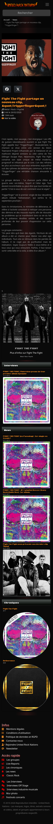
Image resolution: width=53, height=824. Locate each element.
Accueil (7, 19)
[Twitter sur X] (18, 89)
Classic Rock (10, 775)
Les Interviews (12, 781)
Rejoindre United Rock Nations (22, 744)
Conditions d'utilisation (18, 732)
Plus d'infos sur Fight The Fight (26, 352)
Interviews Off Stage (15, 785)
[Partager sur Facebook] (7, 89)
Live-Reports (10, 763)
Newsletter (12, 748)
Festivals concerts (13, 797)
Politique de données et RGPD (22, 736)
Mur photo (10, 793)
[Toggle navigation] (47, 4)
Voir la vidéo (9, 118)
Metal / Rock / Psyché (26, 356)
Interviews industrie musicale (20, 789)
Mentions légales (15, 729)
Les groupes (10, 759)
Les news (9, 771)
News (15, 19)
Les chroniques (12, 767)
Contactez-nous (14, 740)
